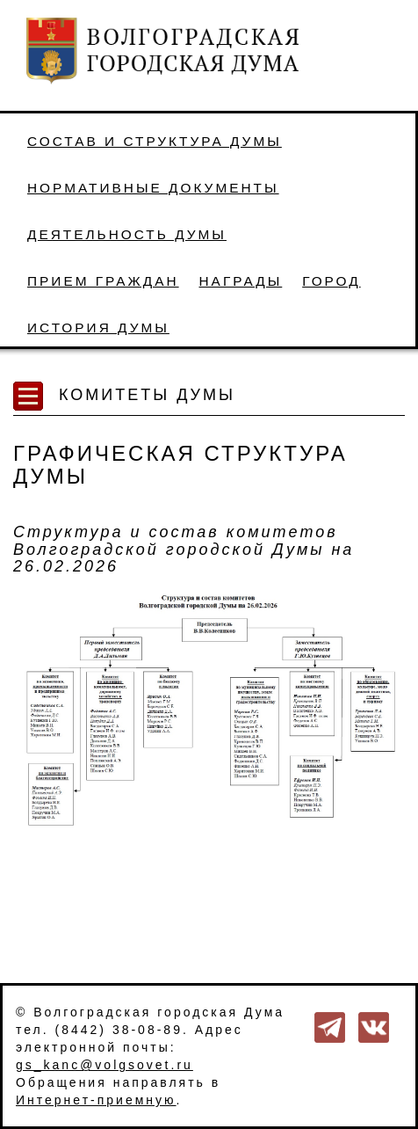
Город (331, 280)
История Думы (98, 327)
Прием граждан (103, 280)
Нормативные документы (153, 187)
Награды (241, 280)
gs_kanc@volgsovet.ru (104, 1065)
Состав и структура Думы (154, 141)
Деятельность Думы (127, 234)
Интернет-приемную (96, 1100)
